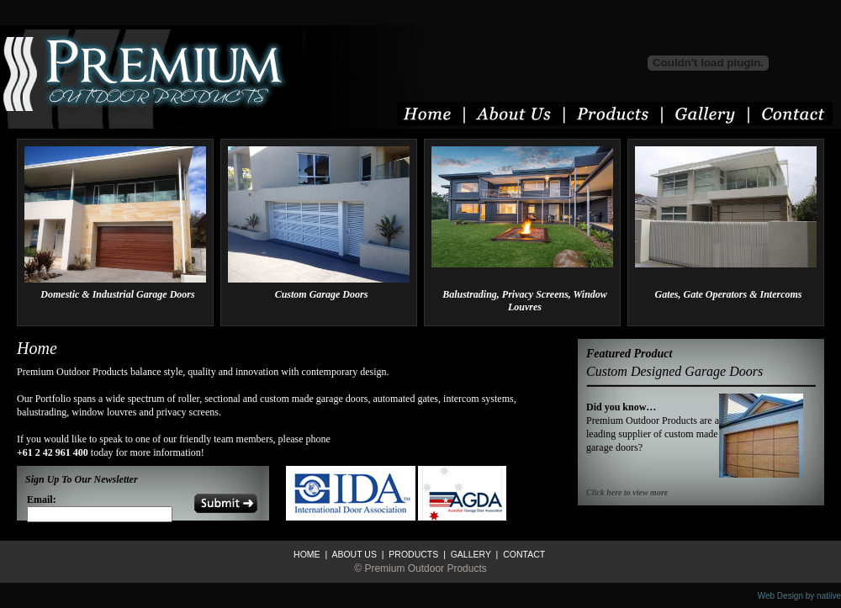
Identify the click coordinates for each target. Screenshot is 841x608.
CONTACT (522, 554)
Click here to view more (627, 492)
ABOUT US (353, 554)
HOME (307, 554)
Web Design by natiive (799, 595)
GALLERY (469, 554)
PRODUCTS (412, 554)
